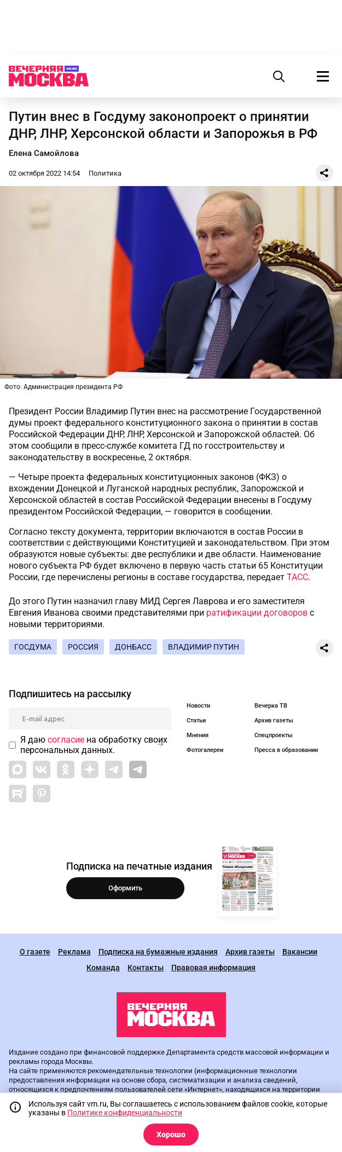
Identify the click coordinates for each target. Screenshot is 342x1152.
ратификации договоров (257, 612)
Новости (198, 706)
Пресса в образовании (286, 750)
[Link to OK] (65, 769)
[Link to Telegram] (114, 769)
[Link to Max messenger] (17, 769)
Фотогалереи (205, 750)
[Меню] (322, 76)
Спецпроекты (273, 735)
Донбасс (133, 646)
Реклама (74, 952)
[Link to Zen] (89, 769)
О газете (35, 952)
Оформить (125, 888)
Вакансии (299, 952)
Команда (103, 967)
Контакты (145, 967)
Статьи (196, 720)
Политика (105, 173)
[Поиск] (279, 76)
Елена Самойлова (44, 153)
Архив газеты (273, 720)
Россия (83, 646)
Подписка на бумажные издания (158, 952)
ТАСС (297, 577)
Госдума (32, 646)
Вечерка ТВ (270, 706)
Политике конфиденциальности (124, 1112)
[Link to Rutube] (17, 793)
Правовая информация (213, 967)
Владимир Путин (203, 646)
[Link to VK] (41, 769)
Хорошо (171, 1134)
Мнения (197, 735)
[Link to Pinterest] (41, 793)
